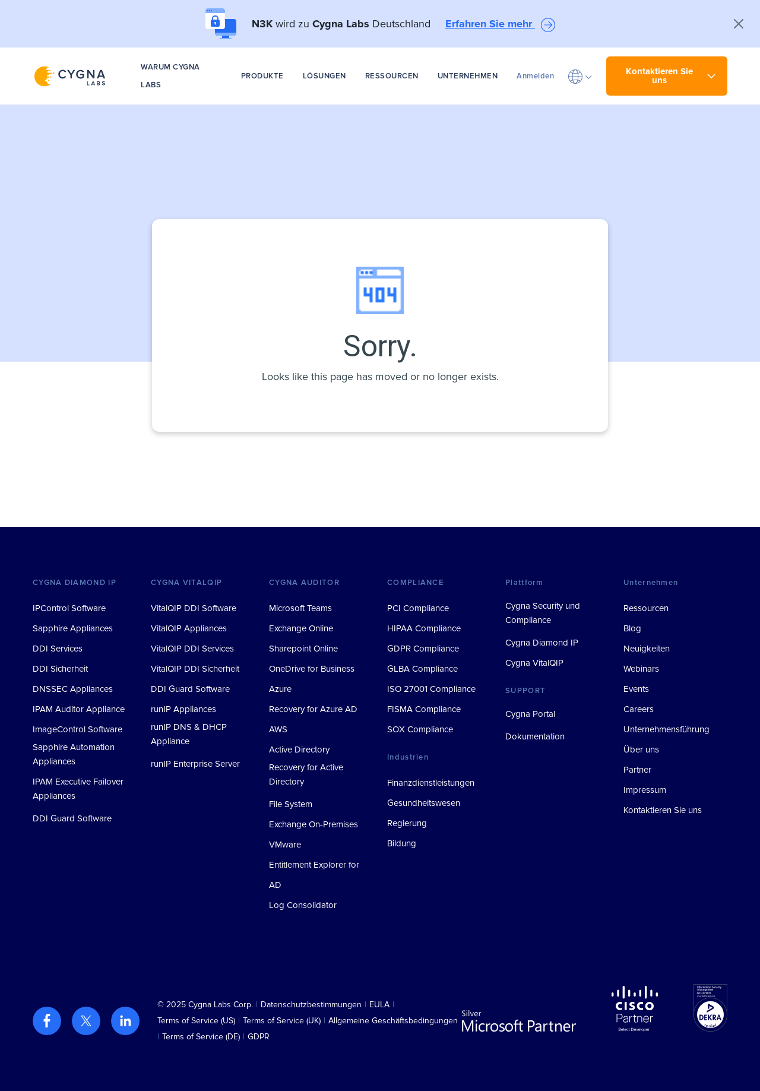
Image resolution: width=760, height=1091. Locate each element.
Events (636, 689)
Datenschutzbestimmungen (311, 1005)
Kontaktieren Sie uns (662, 810)
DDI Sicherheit (60, 668)
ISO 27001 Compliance (431, 689)
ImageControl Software (77, 729)
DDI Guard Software (72, 818)
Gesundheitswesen (423, 803)
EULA (379, 1005)
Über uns (641, 749)
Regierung (407, 823)
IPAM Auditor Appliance (79, 709)
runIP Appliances (183, 709)
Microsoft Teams (300, 608)
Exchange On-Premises (313, 824)
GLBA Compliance (422, 668)
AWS (278, 729)
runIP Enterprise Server (195, 763)
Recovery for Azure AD (313, 709)
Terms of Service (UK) (282, 1021)
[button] (580, 76)
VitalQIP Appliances (189, 628)
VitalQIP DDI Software (193, 608)
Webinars (641, 668)
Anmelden (535, 76)
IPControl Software (69, 608)
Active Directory (299, 749)
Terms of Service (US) (196, 1021)
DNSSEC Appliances (73, 689)
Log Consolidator (303, 905)
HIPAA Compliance (424, 628)
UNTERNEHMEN (468, 76)
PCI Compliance (418, 608)
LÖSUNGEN (324, 76)
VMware (285, 844)
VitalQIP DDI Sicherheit (195, 668)
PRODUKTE (262, 76)
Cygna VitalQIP (534, 662)
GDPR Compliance (423, 648)
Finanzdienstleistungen (430, 782)
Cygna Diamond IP (541, 642)
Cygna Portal (530, 714)
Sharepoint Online (303, 648)
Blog (632, 628)
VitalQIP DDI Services (192, 648)
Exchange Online (301, 628)
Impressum (644, 790)
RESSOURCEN (392, 76)
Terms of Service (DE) (201, 1037)
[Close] (739, 24)
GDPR (259, 1037)
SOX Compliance (420, 729)
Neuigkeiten (646, 648)
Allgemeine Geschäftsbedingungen (393, 1021)
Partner (637, 769)
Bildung (401, 843)
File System (290, 804)
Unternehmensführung (666, 729)
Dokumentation (535, 736)
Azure (280, 689)
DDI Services (58, 648)
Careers (638, 709)
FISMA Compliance (424, 709)
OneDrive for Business (311, 668)
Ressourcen (646, 608)
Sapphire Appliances (73, 628)
